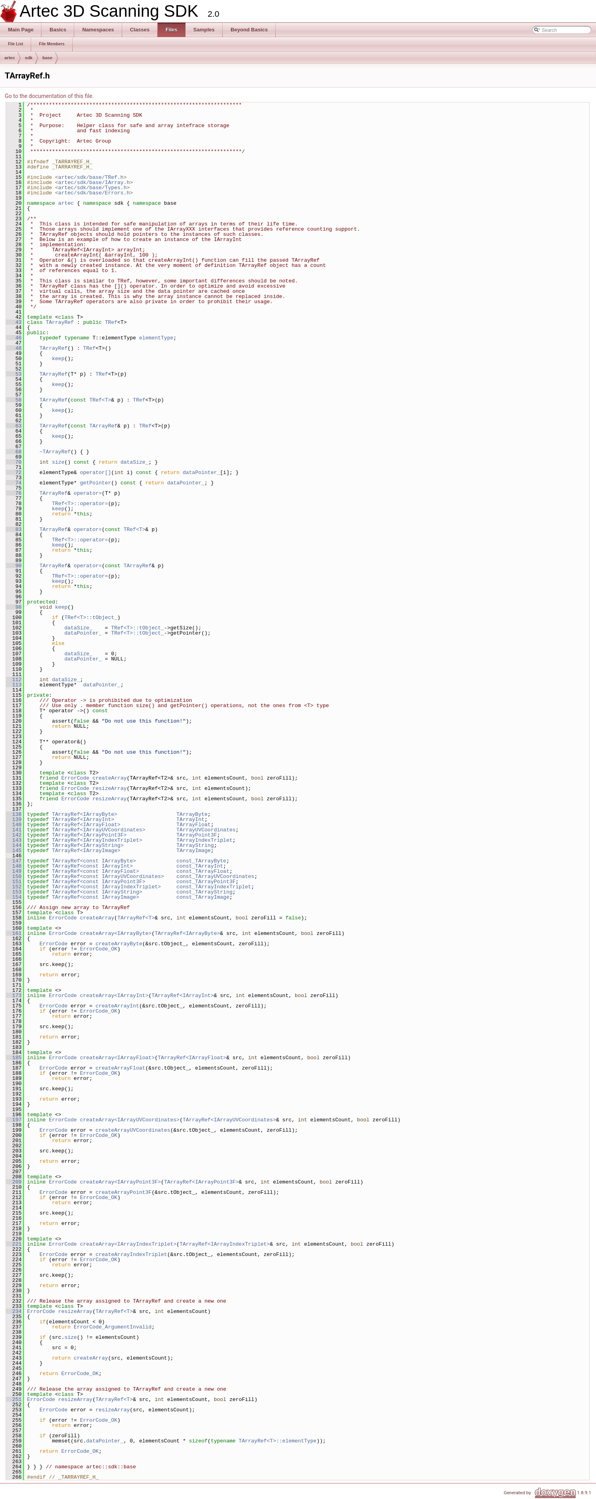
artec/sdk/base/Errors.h (94, 192)
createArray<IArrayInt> (114, 995)
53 (14, 374)
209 (14, 1181)
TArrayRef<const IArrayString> (97, 891)
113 (14, 684)
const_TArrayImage (202, 897)
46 (14, 337)
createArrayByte (118, 943)
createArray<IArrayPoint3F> (120, 1181)
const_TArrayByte (201, 860)
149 (14, 871)
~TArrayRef (55, 451)
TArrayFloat (193, 824)
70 (14, 462)
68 (14, 451)
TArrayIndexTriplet (204, 840)
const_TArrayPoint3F (205, 881)
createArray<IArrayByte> (115, 933)
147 (14, 860)
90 (14, 565)
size (58, 462)
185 (14, 1057)
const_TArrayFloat (202, 871)
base (47, 57)
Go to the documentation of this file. (49, 96)
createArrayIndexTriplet (131, 1254)
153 (14, 891)
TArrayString (195, 845)
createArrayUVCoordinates (132, 1130)
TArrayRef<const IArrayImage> (95, 897)
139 (14, 819)
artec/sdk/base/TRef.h (91, 177)
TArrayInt (190, 819)
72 (14, 472)
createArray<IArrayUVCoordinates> (130, 1119)
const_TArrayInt (199, 866)
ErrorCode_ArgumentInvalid (113, 1326)
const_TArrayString (204, 891)
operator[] (95, 472)
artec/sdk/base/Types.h (92, 187)
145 (14, 850)
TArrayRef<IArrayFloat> (86, 824)
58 (14, 400)
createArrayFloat (120, 1068)
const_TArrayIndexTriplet (213, 886)
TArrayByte (191, 814)
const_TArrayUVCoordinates (215, 876)
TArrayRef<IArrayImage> (86, 850)
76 (14, 493)
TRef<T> (100, 400)
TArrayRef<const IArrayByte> (94, 860)
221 (14, 1244)
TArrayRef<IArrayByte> (84, 814)
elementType (156, 337)
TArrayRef (60, 322)
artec (9, 57)
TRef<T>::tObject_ (90, 617)
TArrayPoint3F (196, 835)
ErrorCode (75, 778)
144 (14, 845)
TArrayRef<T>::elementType (277, 1440)
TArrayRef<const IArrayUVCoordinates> (108, 876)
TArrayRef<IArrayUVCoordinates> (98, 829)
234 (14, 1311)
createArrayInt (117, 1005)
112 (14, 679)
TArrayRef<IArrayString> (87, 845)
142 (14, 835)
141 (14, 829)
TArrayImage (193, 850)
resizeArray (110, 788)
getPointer (95, 482)
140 (14, 824)
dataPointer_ (201, 472)
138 (14, 814)
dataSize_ (134, 462)
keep (58, 358)
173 (14, 995)
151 (14, 881)
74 (14, 482)
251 (14, 1399)
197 (14, 1119)
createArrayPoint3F (123, 1192)
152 (14, 886)
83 (14, 529)
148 (14, 866)
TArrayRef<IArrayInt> (83, 819)
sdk (28, 57)
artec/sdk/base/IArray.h (94, 182)
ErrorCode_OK (98, 948)
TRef (111, 322)
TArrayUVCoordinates (205, 829)
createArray (110, 778)
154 (14, 897)
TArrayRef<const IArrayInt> (92, 866)
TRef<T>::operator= (80, 503)
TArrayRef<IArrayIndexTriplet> (97, 840)
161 (14, 933)
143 (14, 840)
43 (14, 322)
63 (14, 425)
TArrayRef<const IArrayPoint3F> (98, 881)
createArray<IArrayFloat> (117, 1057)
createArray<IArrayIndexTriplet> (128, 1244)
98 (14, 607)
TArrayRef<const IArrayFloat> (95, 871)
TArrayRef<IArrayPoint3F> (89, 835)
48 (14, 348)
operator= (88, 493)
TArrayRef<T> (136, 917)
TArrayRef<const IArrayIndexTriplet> (106, 886)
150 (14, 876)
